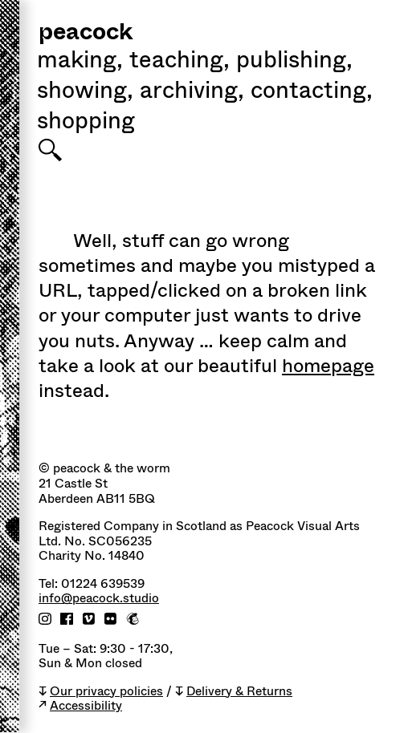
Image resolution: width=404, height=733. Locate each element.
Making (80, 61)
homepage (328, 365)
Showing (85, 92)
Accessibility (86, 706)
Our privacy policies (106, 691)
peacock (86, 33)
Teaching (179, 61)
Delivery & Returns (239, 691)
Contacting (312, 92)
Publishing (294, 61)
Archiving (192, 92)
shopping (86, 122)
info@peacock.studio (99, 598)
